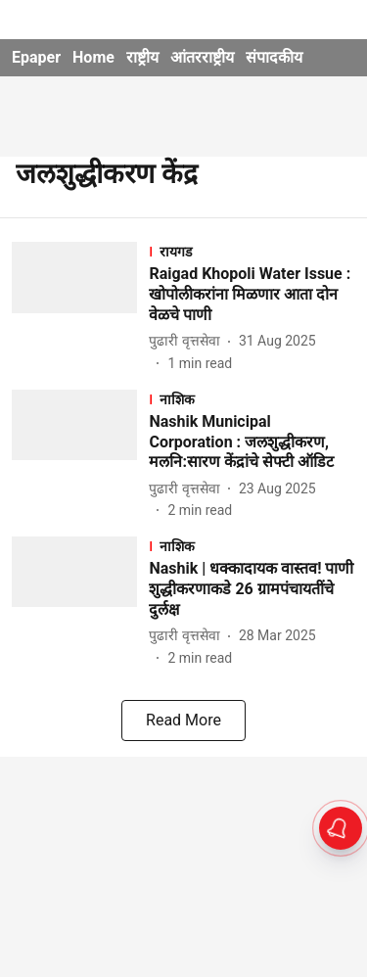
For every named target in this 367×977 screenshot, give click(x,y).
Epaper (36, 57)
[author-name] (188, 341)
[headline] (252, 294)
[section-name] (252, 251)
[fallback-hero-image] (80, 307)
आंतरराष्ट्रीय (202, 57)
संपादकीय (274, 57)
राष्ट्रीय (142, 57)
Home (93, 57)
